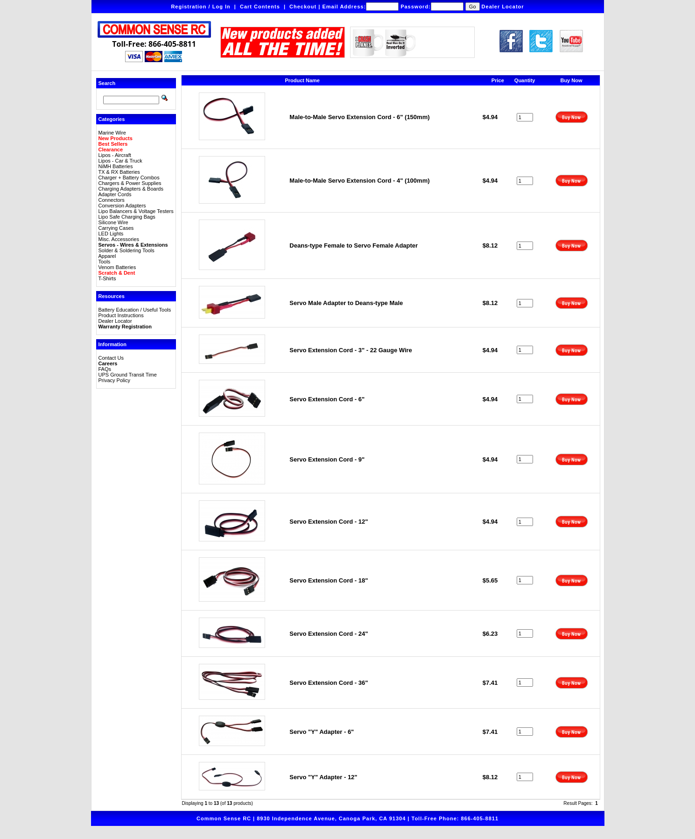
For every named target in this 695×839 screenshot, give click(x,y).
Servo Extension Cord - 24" (328, 633)
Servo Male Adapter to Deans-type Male (346, 302)
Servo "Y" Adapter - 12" (323, 777)
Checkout (302, 6)
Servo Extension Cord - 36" (328, 682)
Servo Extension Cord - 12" (328, 521)
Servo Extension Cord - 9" (327, 459)
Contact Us (111, 358)
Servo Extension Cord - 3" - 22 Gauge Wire (350, 350)
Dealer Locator (503, 6)
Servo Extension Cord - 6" (327, 399)
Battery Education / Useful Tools (134, 310)
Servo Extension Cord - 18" (328, 580)
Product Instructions (121, 315)
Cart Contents (260, 6)
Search (107, 83)
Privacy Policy (114, 380)
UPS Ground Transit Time (127, 374)
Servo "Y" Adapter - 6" (321, 731)
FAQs (105, 369)
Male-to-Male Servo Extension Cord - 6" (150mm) (359, 117)
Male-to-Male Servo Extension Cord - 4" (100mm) (359, 180)
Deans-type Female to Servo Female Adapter (353, 245)
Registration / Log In (200, 6)
